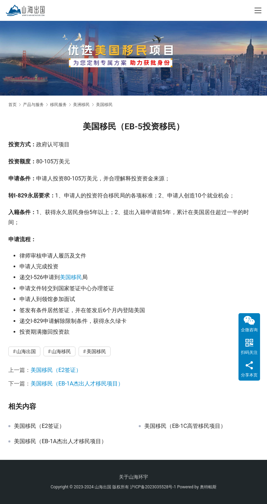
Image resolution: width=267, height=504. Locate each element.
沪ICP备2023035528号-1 (153, 487)
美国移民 (71, 277)
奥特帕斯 (208, 487)
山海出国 (26, 351)
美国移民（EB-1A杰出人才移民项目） (77, 383)
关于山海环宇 (133, 477)
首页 (12, 104)
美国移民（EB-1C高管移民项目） (185, 426)
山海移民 (61, 351)
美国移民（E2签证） (56, 370)
